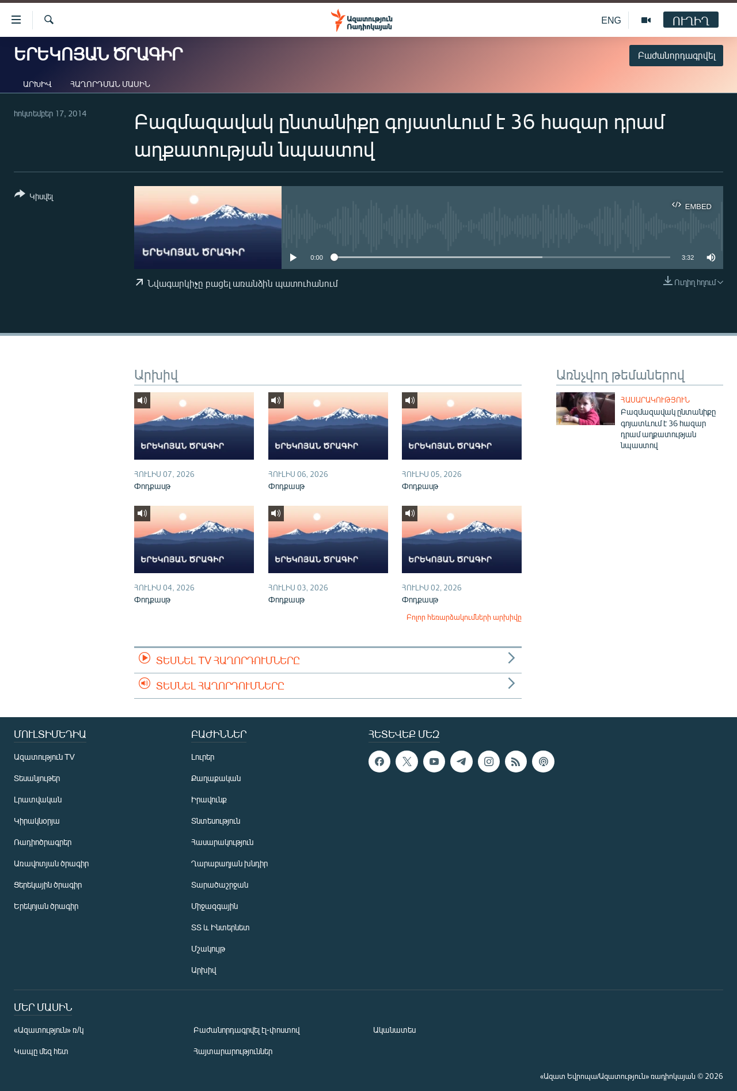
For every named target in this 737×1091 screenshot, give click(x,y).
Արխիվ (37, 84)
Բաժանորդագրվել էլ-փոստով (246, 1030)
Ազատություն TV (44, 757)
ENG (611, 19)
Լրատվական (38, 799)
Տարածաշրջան (219, 884)
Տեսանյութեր (37, 778)
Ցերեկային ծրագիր (48, 884)
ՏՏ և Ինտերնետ (220, 927)
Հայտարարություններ (232, 1051)
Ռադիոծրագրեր (42, 842)
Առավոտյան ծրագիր (51, 863)
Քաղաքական (216, 778)
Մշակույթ (208, 948)
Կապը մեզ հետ (41, 1051)
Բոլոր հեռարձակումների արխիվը (464, 617)
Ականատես (394, 1030)
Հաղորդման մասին (110, 84)
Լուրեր (202, 757)
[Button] (33, 197)
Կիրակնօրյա (37, 820)
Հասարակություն (655, 399)
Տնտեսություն (215, 820)
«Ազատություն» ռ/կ (48, 1030)
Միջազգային (214, 906)
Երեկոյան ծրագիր (46, 906)
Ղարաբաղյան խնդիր (229, 863)
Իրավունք (209, 799)
